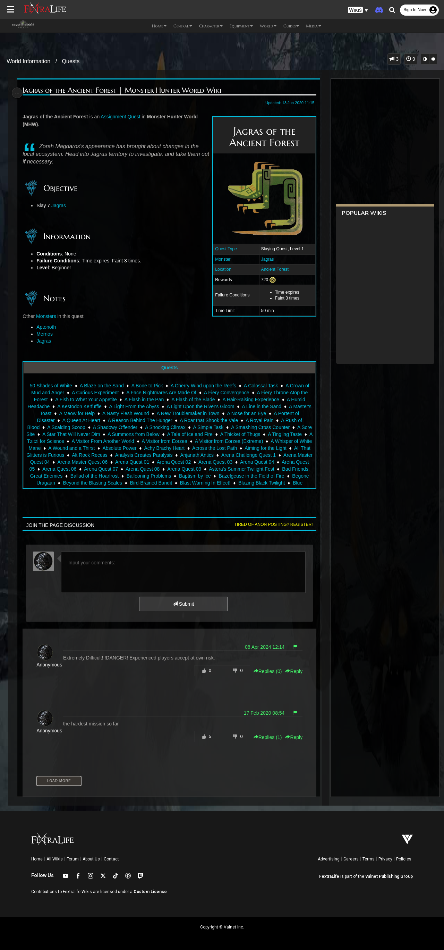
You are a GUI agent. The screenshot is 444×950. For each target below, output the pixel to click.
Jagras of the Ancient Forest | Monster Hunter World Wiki (123, 90)
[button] (358, 10)
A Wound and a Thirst (112, 448)
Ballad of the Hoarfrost (156, 476)
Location (221, 269)
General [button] (182, 25)
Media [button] (313, 25)
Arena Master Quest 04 (80, 462)
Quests (71, 61)
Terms (368, 859)
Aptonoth (48, 327)
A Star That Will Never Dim (88, 434)
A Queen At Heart (81, 420)
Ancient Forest (272, 269)
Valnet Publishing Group (389, 876)
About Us (91, 859)
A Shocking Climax (170, 427)
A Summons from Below (151, 434)
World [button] (268, 25)
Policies (403, 859)
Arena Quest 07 (160, 469)
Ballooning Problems (210, 476)
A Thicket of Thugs (258, 434)
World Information (28, 61)
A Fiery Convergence (226, 392)
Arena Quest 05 (77, 469)
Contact (111, 859)
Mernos (46, 334)
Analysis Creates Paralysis (193, 455)
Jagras (264, 259)
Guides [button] (291, 25)
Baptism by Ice (256, 476)
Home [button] (159, 25)
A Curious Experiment (94, 392)
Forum (73, 859)
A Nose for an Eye (246, 413)
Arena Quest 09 (244, 469)
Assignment (115, 116)
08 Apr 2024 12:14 (262, 647)
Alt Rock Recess (139, 455)
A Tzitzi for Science (73, 441)
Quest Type (223, 248)
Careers (351, 859)
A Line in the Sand (261, 406)
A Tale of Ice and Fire (207, 434)
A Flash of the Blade (192, 399)
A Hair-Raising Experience (250, 399)
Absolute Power (160, 448)
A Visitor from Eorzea (194, 441)
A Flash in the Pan (143, 399)
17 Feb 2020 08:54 (261, 713)
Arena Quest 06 (119, 469)
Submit (183, 604)
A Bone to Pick (146, 385)
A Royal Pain (259, 420)
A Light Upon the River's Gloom (200, 406)
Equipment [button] (241, 25)
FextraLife (329, 876)
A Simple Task (213, 427)
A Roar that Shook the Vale (208, 420)
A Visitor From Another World (133, 441)
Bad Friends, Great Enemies (93, 476)
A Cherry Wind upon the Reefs (203, 385)
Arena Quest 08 (202, 469)
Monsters (48, 316)
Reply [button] (291, 671)
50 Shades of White (50, 385)
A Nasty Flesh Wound (125, 413)
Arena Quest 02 (229, 462)
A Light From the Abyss (134, 406)
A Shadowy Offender (120, 427)
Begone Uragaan (90, 483)
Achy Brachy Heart (205, 448)
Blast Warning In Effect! (258, 483)
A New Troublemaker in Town (187, 413)
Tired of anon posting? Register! (271, 524)
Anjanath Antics (246, 455)
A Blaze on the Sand (101, 385)
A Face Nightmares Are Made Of (161, 392)
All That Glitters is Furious (85, 455)
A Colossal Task (260, 385)
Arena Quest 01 (187, 462)
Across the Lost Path (255, 448)
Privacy (385, 859)
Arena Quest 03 (271, 462)
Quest (135, 116)
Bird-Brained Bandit (204, 483)
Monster (220, 259)
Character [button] (211, 25)
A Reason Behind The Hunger (139, 420)
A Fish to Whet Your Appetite (85, 399)
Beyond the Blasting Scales (146, 483)
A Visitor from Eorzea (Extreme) (259, 441)
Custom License (150, 891)
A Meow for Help (76, 413)
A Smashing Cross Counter (265, 427)
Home (37, 859)
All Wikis (54, 859)
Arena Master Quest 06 (137, 462)
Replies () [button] (265, 671)
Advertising (329, 859)
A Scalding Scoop (71, 427)
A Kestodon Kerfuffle (79, 406)
